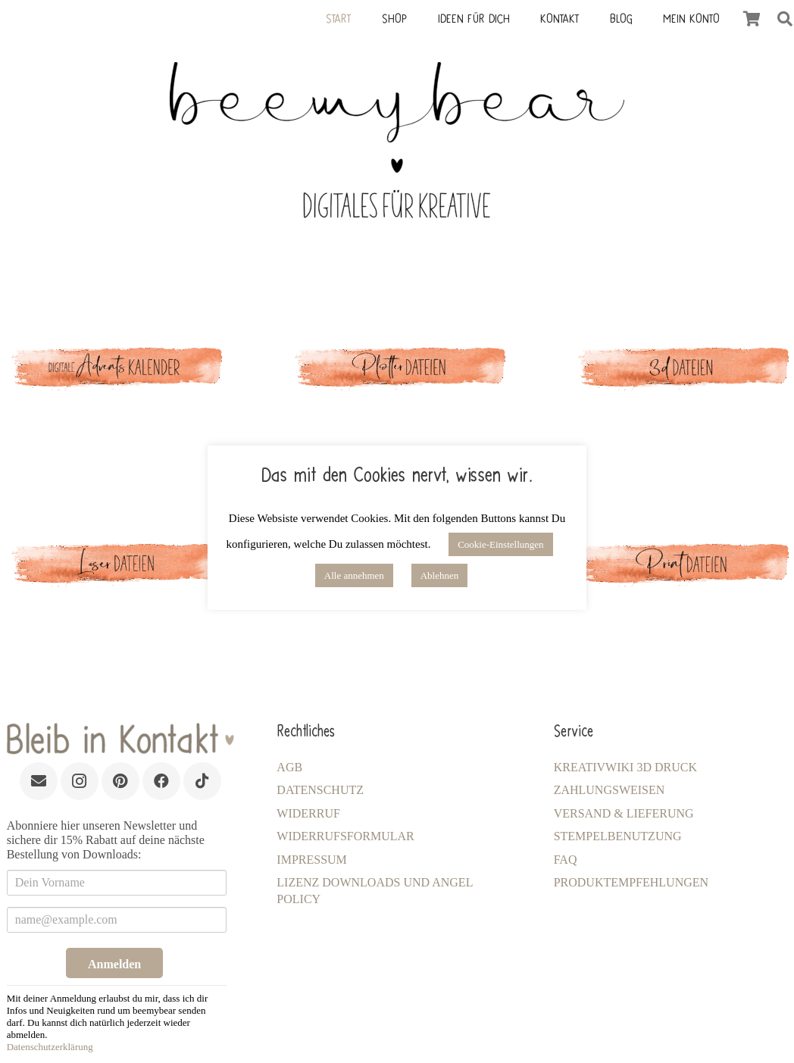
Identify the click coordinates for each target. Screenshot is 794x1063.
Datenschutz (320, 789)
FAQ (565, 859)
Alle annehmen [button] (354, 575)
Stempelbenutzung (618, 836)
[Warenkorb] (751, 19)
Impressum (311, 859)
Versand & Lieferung (624, 813)
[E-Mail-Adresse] (39, 781)
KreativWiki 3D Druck (625, 767)
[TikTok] (202, 781)
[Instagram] (79, 781)
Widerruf (308, 813)
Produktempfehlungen (631, 882)
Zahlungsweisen (609, 789)
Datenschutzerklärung (50, 1046)
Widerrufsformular (345, 836)
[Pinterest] (120, 781)
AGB (289, 767)
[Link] (396, 380)
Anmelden (114, 964)
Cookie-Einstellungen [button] (500, 544)
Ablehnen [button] (439, 575)
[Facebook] (161, 781)
